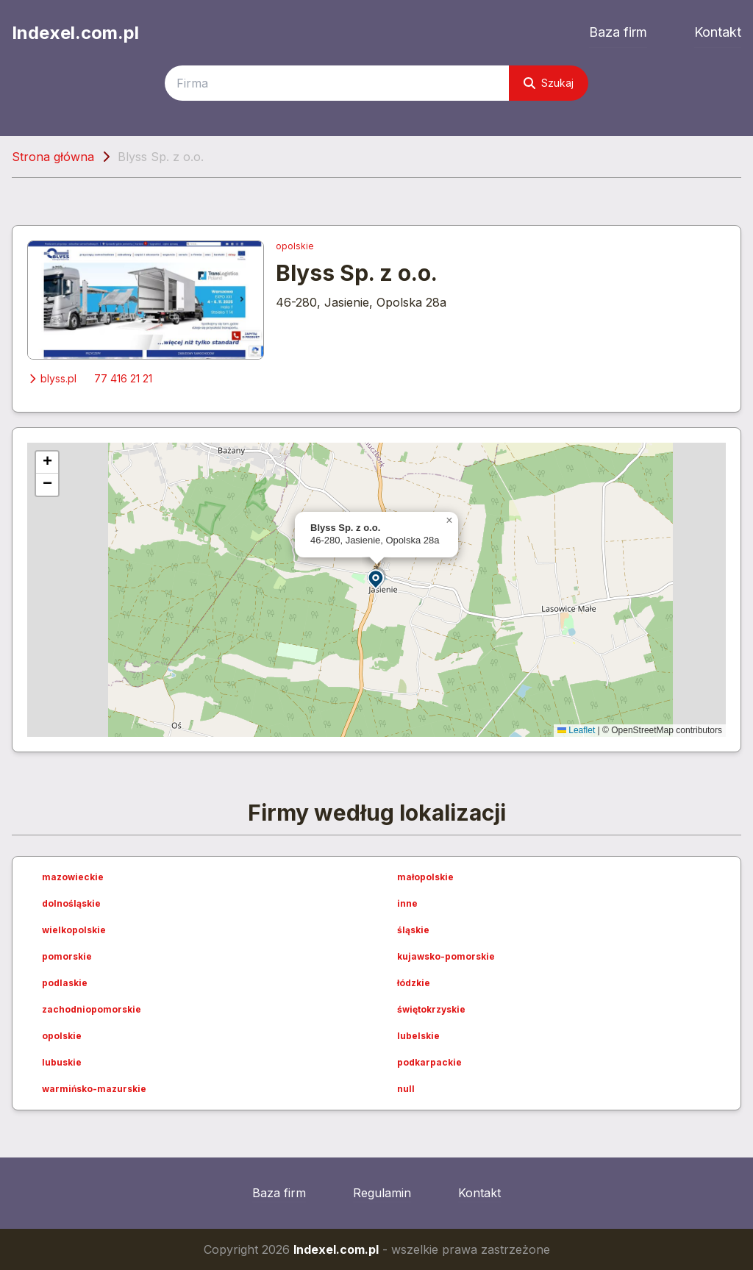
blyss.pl (51, 378)
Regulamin (382, 1192)
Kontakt (717, 32)
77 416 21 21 (123, 378)
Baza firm (618, 32)
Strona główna (53, 156)
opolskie (295, 245)
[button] (376, 578)
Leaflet (576, 730)
